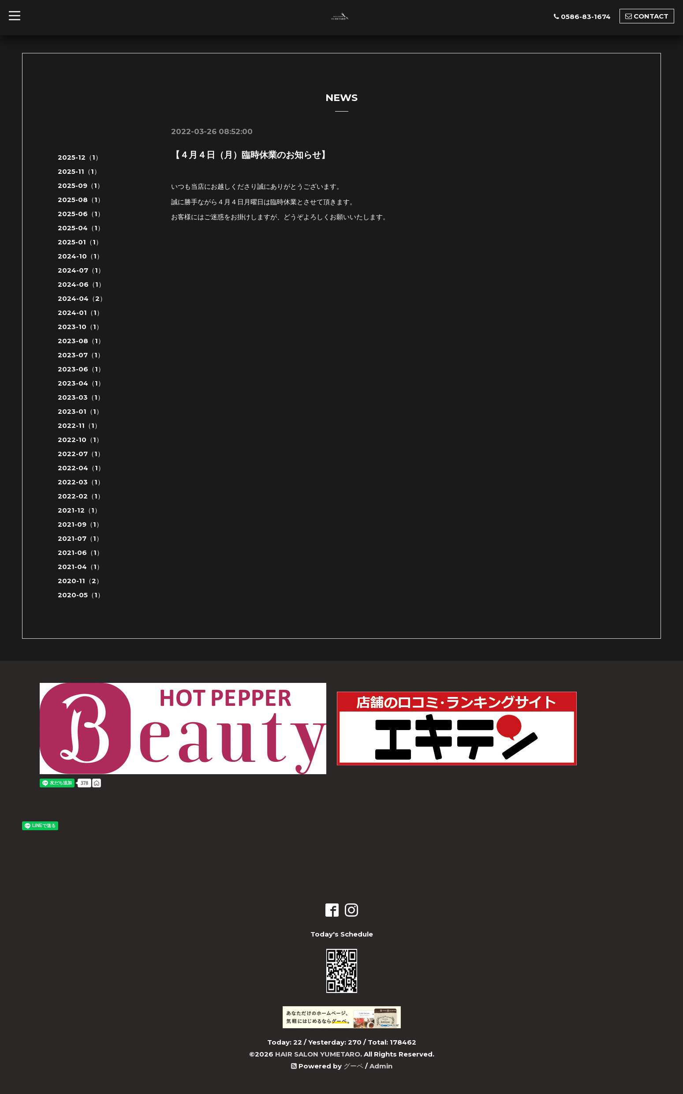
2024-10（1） (80, 256)
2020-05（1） (81, 595)
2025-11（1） (79, 171)
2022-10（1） (80, 439)
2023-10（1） (80, 326)
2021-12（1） (79, 510)
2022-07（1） (81, 454)
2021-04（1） (80, 566)
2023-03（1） (81, 397)
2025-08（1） (81, 199)
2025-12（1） (80, 157)
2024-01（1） (80, 312)
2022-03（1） (81, 482)
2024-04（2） (82, 298)
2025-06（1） (81, 214)
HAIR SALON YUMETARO (317, 1054)
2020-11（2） (80, 581)
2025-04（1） (81, 228)
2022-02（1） (81, 496)
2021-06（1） (80, 552)
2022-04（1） (81, 468)
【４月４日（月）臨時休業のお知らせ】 (250, 155)
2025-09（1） (81, 185)
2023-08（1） (81, 341)
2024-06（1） (81, 284)
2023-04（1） (81, 383)
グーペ (353, 1066)
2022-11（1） (79, 425)
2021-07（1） (80, 538)
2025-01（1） (80, 242)
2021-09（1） (80, 524)
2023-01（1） (80, 411)
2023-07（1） (81, 355)
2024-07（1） (81, 270)
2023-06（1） (81, 369)
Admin (380, 1066)
